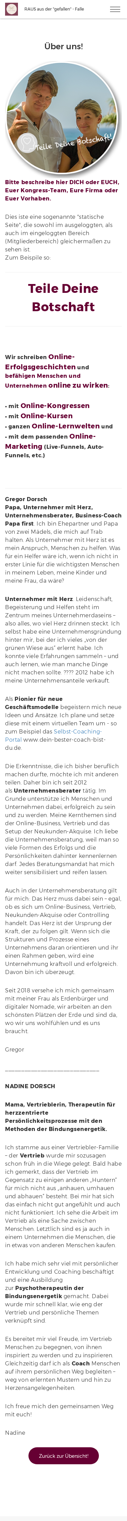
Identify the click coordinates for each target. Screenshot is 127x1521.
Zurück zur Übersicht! (63, 1456)
